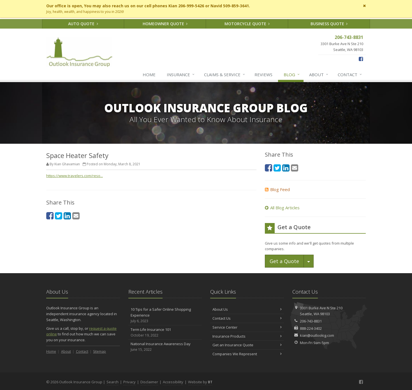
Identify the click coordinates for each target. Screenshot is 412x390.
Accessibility (173, 381)
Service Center (247, 327)
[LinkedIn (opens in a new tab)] (67, 215)
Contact (350, 74)
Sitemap (99, 351)
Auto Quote (83, 23)
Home (149, 74)
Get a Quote (284, 261)
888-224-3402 (311, 328)
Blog (292, 74)
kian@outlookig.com (317, 335)
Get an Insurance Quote (247, 344)
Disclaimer (149, 381)
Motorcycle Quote (247, 23)
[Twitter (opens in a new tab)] (58, 215)
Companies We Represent (247, 353)
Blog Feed (277, 189)
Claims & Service (225, 74)
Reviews (263, 74)
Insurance (181, 74)
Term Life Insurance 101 (165, 332)
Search (113, 381)
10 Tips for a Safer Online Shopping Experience (165, 315)
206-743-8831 (311, 321)
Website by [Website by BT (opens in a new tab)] (200, 381)
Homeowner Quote (165, 23)
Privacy (129, 381)
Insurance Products (247, 336)
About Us (247, 309)
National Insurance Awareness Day (165, 346)
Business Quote (329, 23)
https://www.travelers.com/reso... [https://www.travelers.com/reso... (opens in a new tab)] (74, 175)
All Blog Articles (282, 207)
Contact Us (247, 318)
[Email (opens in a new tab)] (76, 215)
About (319, 74)
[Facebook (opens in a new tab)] (361, 58)
